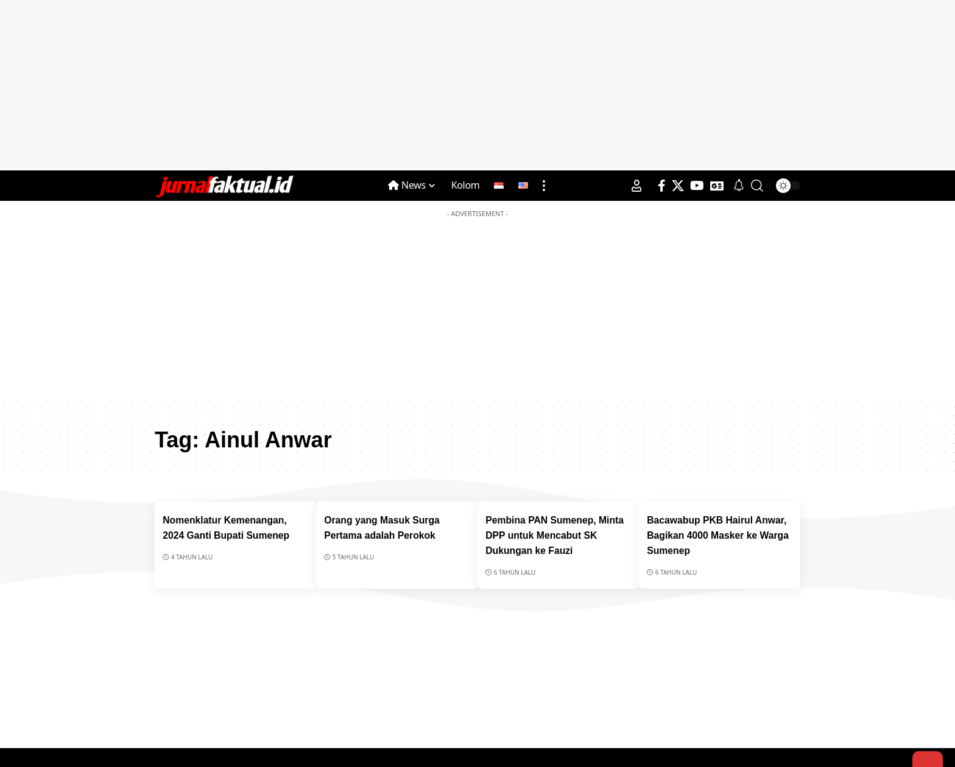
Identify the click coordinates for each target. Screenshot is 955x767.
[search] (757, 185)
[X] (678, 185)
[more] (543, 185)
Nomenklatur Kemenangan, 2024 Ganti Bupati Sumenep (231, 534)
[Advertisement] (477, 85)
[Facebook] (662, 185)
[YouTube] (697, 185)
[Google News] (717, 185)
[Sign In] (636, 186)
